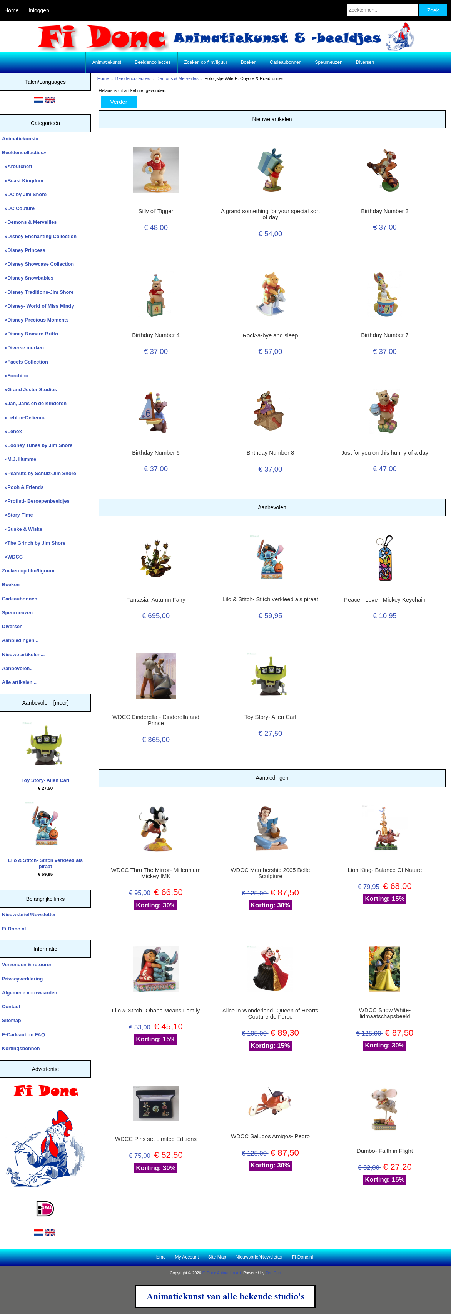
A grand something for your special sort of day (270, 214)
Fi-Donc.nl (14, 929)
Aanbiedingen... (20, 640)
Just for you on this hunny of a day (384, 453)
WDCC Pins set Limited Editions (156, 1139)
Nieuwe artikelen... (23, 654)
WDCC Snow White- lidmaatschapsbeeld (385, 1013)
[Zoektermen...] (382, 10)
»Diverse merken (23, 347)
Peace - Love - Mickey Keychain (385, 600)
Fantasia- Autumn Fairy (155, 600)
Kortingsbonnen (21, 1048)
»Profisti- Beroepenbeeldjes (36, 501)
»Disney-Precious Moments (35, 320)
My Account (187, 1257)
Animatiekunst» (20, 139)
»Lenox (12, 431)
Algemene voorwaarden (29, 993)
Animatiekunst (106, 62)
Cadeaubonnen (285, 62)
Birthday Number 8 (270, 453)
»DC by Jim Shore (24, 194)
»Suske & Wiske (22, 529)
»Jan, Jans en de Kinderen (34, 403)
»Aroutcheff (17, 166)
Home (11, 10)
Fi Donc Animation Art (221, 1273)
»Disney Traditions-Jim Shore (37, 292)
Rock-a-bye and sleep (270, 335)
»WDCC (12, 557)
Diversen (365, 62)
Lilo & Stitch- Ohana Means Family (156, 1010)
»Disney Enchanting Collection (39, 236)
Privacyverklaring (22, 979)
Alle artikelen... (19, 682)
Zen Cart (273, 1273)
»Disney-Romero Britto (30, 334)
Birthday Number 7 (385, 335)
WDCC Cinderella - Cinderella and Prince (155, 720)
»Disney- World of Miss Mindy (38, 306)
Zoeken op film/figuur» (28, 571)
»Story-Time (17, 515)
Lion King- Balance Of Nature (385, 870)
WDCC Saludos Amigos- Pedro (270, 1136)
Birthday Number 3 (385, 211)
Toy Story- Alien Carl (46, 752)
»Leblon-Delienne (23, 417)
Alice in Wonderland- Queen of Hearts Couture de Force (270, 1013)
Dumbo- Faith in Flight (385, 1151)
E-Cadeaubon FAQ (23, 1034)
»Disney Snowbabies (27, 278)
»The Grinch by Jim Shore (33, 543)
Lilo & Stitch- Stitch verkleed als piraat (45, 835)
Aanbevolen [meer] (45, 703)
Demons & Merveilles (177, 78)
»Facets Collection (25, 362)
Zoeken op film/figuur (205, 62)
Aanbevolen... (18, 668)
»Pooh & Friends (22, 487)
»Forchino (15, 376)
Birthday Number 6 (156, 453)
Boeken (249, 62)
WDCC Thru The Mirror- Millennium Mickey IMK (156, 873)
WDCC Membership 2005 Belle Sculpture (270, 873)
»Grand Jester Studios (29, 389)
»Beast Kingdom (22, 180)
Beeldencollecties (132, 78)
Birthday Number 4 (156, 335)
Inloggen (38, 10)
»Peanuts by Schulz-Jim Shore (39, 473)
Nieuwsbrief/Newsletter (29, 914)
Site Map (217, 1257)
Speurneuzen (328, 62)
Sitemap (11, 1020)
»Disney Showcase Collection (38, 264)
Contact (11, 1006)
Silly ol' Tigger (156, 211)
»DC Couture (18, 208)
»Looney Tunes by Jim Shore (37, 445)
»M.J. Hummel (20, 459)
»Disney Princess (23, 250)
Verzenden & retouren (27, 964)
